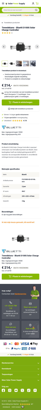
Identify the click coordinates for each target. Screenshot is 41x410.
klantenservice (20, 294)
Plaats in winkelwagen (20, 102)
